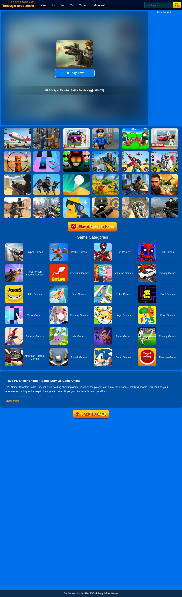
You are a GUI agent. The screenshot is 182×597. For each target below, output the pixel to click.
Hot (53, 5)
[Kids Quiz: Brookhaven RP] (76, 129)
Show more (12, 400)
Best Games (112, 593)
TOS (92, 593)
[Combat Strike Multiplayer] (17, 198)
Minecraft (100, 5)
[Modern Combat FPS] (164, 175)
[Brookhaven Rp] (164, 129)
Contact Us (82, 593)
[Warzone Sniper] (164, 198)
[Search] (158, 5)
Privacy (99, 593)
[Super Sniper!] (76, 198)
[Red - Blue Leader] (105, 175)
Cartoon (84, 5)
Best (62, 5)
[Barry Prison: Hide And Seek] (105, 129)
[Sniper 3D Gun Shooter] (135, 175)
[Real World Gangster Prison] (46, 129)
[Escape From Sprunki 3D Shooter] (76, 152)
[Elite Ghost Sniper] (135, 198)
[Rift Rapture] (135, 152)
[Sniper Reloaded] (17, 175)
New (43, 5)
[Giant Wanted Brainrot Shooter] (17, 152)
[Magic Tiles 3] (46, 152)
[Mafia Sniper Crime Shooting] (105, 152)
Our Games (69, 593)
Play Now (75, 73)
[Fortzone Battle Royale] (164, 152)
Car (72, 5)
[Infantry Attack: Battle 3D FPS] (46, 175)
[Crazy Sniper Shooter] (105, 198)
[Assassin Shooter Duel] (46, 198)
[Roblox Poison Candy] (135, 129)
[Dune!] (76, 175)
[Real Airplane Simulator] (17, 129)
